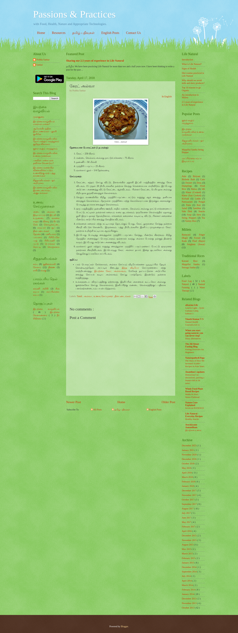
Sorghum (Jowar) (196, 244)
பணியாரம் (50, 234)
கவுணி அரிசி (40, 288)
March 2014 (188, 585)
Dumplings (187, 186)
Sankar (39, 65)
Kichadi (185, 198)
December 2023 (189, 445)
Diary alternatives (193, 338)
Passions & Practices (74, 14)
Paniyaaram (187, 202)
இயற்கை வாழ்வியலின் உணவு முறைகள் (45, 154)
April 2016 (187, 531)
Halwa (194, 189)
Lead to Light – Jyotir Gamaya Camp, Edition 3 (194, 311)
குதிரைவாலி (49, 264)
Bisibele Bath (188, 179)
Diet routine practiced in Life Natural (193, 74)
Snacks (201, 211)
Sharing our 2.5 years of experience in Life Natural (95, 60)
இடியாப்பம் (39, 215)
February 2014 (189, 589)
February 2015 (189, 558)
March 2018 (188, 477)
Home (41, 33)
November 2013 (189, 603)
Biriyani (196, 176)
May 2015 (187, 549)
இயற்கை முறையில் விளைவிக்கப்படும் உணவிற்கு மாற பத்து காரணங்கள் (44, 171)
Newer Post (73, 402)
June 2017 (187, 517)
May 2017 (187, 522)
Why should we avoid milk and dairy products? (193, 81)
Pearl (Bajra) (198, 241)
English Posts (110, 33)
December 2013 (189, 598)
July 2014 (186, 576)
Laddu (198, 198)
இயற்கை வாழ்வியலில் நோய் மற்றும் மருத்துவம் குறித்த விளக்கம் (46, 141)
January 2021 (188, 450)
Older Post (168, 402)
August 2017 (188, 508)
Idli (203, 189)
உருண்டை (38, 218)
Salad (184, 208)
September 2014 (189, 571)
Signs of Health (189, 68)
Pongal (202, 202)
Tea (203, 218)
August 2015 (188, 544)
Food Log (187, 281)
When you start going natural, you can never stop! (194, 333)
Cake (202, 179)
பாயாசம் (37, 237)
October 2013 (188, 608)
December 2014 (189, 567)
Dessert (188, 183)
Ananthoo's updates (195, 372)
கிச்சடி (46, 221)
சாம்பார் (41, 228)
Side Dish (187, 211)
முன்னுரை (38, 117)
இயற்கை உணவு (193, 430)
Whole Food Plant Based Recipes (194, 390)
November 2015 (189, 540)
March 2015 (188, 553)
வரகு (43, 270)
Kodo (184, 241)
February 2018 (189, 481)
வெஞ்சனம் (54, 247)
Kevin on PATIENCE (194, 408)
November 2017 (189, 495)
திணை (51, 267)
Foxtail (197, 238)
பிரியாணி (49, 240)
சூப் (53, 228)
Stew (199, 214)
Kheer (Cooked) (193, 192)
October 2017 (188, 499)
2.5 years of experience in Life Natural (192, 103)
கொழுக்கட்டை (52, 224)
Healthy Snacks (192, 419)
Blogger (124, 626)
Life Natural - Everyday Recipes (194, 415)
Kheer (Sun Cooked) (191, 195)
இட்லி (53, 215)
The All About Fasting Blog (192, 345)
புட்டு (36, 244)
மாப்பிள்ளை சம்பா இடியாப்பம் (191, 160)
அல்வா (88, 296)
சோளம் (37, 267)
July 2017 (186, 513)
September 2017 (189, 504)
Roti (199, 205)
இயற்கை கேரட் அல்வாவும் (110, 271)
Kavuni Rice (190, 261)
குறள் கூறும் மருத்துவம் (45, 148)
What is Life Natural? (192, 64)
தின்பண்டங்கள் (123, 296)
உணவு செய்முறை (104, 296)
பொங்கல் (50, 244)
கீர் (54, 221)
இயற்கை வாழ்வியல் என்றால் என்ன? (44, 123)
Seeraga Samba (189, 267)
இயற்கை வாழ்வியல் (46, 309)
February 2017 (189, 526)
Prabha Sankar (43, 59)
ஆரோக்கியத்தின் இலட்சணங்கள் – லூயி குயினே (45, 131)
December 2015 (189, 535)
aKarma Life (191, 305)
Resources (58, 33)
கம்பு (35, 264)
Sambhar (197, 208)
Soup (189, 214)
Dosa (199, 183)
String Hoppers (189, 218)
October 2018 (188, 463)
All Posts (96, 409)
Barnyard (186, 235)
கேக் (35, 224)
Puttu (188, 205)
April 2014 (187, 581)
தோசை (37, 234)
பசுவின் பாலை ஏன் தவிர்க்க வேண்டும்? (43, 161)
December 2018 (189, 459)
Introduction (187, 59)
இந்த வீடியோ (130, 267)
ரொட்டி (37, 247)
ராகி (35, 270)
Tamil (80, 296)
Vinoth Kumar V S (194, 319)
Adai (184, 176)
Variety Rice (191, 221)
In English (167, 96)
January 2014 (188, 594)
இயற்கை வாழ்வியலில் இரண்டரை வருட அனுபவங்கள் (45, 190)
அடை (36, 212)
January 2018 (188, 486)
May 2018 (187, 468)
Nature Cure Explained (191, 403)
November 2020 (189, 454)
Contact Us (133, 33)
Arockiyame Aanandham (191, 426)
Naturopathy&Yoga (194, 358)
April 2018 (187, 472)
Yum (150, 297)
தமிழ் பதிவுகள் (83, 33)
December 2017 (189, 490)
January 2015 (188, 563)
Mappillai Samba (191, 264)
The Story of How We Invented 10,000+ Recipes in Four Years (194, 363)
